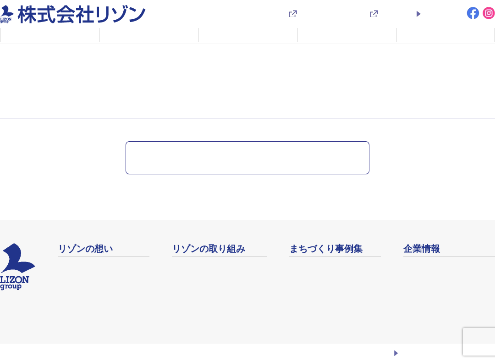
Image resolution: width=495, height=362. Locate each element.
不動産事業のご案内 (248, 34)
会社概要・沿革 (429, 267)
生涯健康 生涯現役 (201, 302)
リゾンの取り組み (149, 34)
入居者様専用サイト (330, 13)
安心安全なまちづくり (208, 314)
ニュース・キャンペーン (50, 55)
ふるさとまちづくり (91, 267)
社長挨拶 (72, 279)
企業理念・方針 (83, 291)
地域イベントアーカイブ (329, 279)
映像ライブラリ (315, 291)
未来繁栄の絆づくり (204, 291)
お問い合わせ (442, 13)
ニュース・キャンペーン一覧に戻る (242, 157)
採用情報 (393, 13)
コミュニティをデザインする (219, 279)
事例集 (300, 267)
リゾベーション (197, 267)
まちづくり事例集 (347, 34)
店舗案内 (418, 279)
